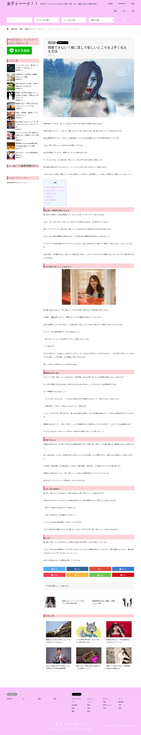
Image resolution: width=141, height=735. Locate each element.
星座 (73, 708)
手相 (119, 705)
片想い (105, 708)
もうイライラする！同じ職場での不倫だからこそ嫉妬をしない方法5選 (27, 135)
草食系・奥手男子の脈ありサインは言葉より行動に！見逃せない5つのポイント (27, 95)
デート (120, 699)
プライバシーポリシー (69, 729)
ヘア (73, 702)
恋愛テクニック (62, 42)
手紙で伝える (49, 197)
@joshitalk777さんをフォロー (17, 182)
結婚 (119, 708)
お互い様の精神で (51, 200)
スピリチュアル (76, 699)
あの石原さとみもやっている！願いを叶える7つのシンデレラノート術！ (27, 124)
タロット (105, 699)
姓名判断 (74, 705)
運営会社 (79, 729)
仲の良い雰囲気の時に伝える (54, 187)
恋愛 (132, 4)
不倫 (104, 702)
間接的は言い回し (51, 193)
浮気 (88, 708)
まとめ (47, 203)
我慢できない (65, 586)
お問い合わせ (88, 729)
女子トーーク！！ (70, 724)
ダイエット (90, 699)
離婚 (73, 711)
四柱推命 (121, 702)
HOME (110, 4)
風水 (88, 711)
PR (133, 11)
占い (124, 11)
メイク (89, 702)
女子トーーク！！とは (54, 729)
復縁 (88, 705)
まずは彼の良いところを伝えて (55, 190)
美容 (115, 11)
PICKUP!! (122, 4)
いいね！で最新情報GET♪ (23, 165)
